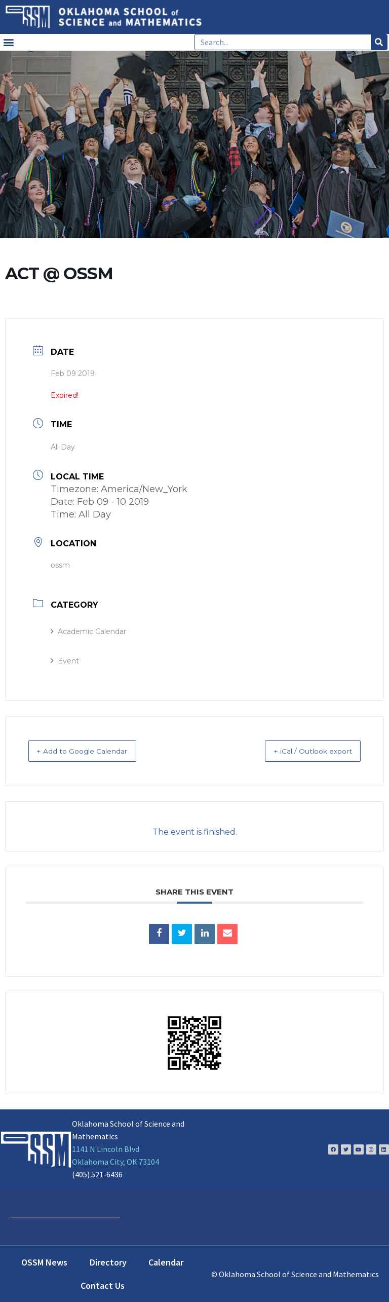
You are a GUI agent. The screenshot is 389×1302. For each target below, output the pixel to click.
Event (65, 660)
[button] (8, 42)
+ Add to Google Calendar (92, 751)
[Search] (379, 42)
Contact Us (103, 1285)
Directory (108, 1262)
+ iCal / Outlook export (303, 751)
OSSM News (44, 1262)
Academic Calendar (88, 631)
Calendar (165, 1262)
